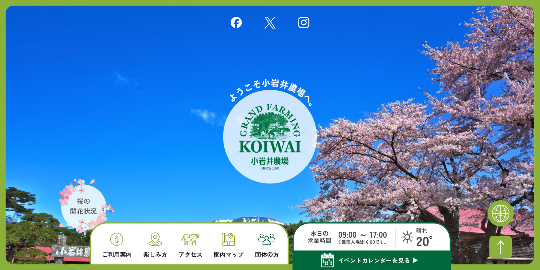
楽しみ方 (155, 245)
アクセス (190, 246)
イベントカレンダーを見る (374, 260)
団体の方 (267, 246)
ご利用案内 (117, 245)
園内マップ (229, 245)
